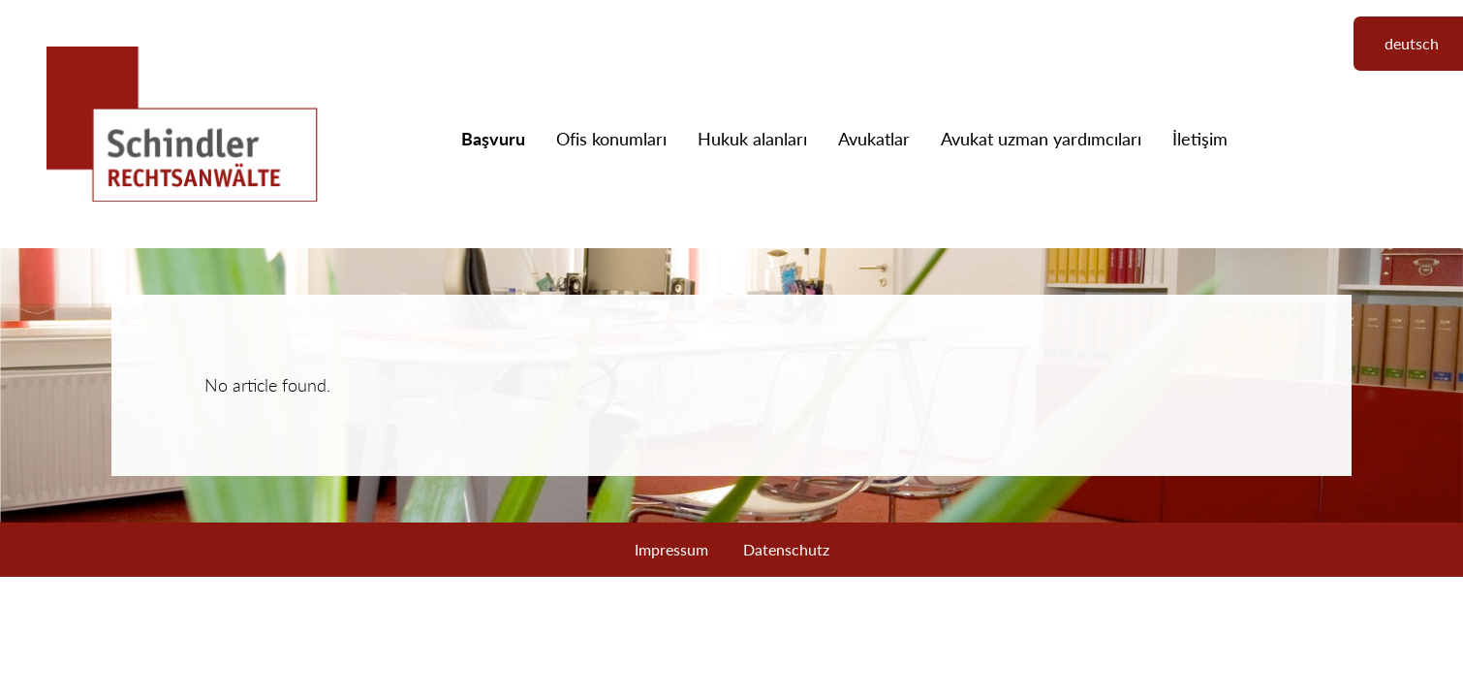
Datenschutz (786, 549)
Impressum (671, 549)
